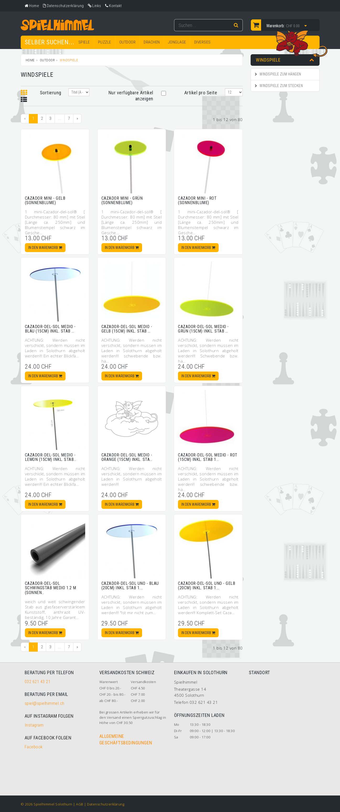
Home (30, 60)
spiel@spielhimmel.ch (44, 703)
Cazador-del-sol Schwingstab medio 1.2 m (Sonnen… (50, 588)
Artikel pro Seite (200, 92)
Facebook (34, 746)
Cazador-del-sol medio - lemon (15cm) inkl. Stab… (50, 457)
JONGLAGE (177, 42)
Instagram (34, 725)
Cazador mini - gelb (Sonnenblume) (45, 200)
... (60, 118)
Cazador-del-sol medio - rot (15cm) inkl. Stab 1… (208, 457)
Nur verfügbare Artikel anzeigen (131, 95)
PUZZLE (104, 42)
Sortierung (50, 92)
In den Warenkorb (45, 248)
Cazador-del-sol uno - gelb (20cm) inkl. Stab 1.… (206, 586)
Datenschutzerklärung (105, 804)
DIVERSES (202, 42)
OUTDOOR (127, 42)
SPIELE (84, 42)
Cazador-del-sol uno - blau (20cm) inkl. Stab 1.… (130, 586)
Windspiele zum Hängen (278, 74)
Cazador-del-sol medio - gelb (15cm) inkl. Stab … (126, 329)
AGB (79, 804)
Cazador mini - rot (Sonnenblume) (197, 200)
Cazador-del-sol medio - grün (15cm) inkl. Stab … (203, 329)
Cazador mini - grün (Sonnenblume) (122, 200)
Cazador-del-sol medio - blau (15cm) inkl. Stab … (50, 329)
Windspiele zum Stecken (279, 86)
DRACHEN (152, 42)
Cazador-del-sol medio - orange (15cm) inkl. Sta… (126, 457)
